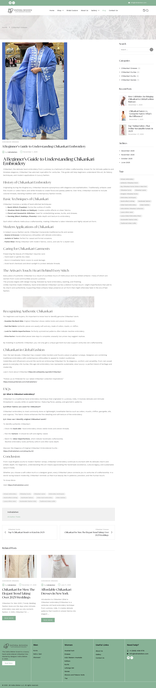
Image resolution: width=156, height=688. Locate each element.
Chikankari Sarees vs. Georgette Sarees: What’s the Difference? (140, 113)
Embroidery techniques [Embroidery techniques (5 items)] (128, 197)
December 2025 (127, 151)
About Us (99, 650)
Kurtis (67, 664)
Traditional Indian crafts (47, 501)
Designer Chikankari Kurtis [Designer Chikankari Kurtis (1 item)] (129, 194)
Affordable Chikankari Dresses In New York (56, 591)
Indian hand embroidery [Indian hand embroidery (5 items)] (128, 205)
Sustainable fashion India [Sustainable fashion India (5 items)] (129, 219)
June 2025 (125, 162)
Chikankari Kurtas (128, 72)
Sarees (67, 671)
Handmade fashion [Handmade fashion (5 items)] (144, 201)
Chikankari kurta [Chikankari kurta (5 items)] (126, 190)
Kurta (35, 650)
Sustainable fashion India (28, 501)
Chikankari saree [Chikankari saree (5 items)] (140, 190)
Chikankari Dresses (19, 27)
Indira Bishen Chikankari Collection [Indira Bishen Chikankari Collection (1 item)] (132, 208)
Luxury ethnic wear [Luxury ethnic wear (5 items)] (127, 212)
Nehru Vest (37, 653)
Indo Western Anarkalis (73, 657)
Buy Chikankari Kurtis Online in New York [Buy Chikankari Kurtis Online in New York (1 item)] (134, 186)
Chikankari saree (39, 494)
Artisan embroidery (10, 494)
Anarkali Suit (69, 650)
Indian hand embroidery (44, 497)
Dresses (67, 653)
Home (4, 27)
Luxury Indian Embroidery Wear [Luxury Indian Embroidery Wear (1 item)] (131, 216)
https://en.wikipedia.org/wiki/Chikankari (44, 372)
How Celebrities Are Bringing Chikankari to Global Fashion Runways (141, 99)
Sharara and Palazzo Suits (74, 674)
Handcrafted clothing (10, 497)
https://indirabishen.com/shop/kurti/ (18, 451)
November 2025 (127, 155)
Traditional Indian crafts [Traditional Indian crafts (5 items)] (128, 223)
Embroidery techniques (56, 494)
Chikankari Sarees (128, 80)
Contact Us (100, 657)
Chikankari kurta (25, 494)
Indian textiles (60, 497)
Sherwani (36, 657)
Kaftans (67, 660)
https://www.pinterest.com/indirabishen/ (20, 382)
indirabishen (12, 152)
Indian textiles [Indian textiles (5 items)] (144, 205)
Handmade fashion (27, 497)
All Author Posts (13, 517)
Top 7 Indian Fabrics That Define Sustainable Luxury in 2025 (140, 128)
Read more (8, 618)
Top (66, 677)
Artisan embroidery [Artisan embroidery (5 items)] (127, 179)
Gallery (98, 654)
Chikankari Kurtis (128, 76)
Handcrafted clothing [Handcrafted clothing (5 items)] (127, 201)
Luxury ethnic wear (10, 501)
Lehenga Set (69, 667)
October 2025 (126, 159)
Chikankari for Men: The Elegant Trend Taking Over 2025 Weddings (18, 593)
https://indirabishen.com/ (18, 485)
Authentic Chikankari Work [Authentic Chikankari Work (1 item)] (129, 183)
